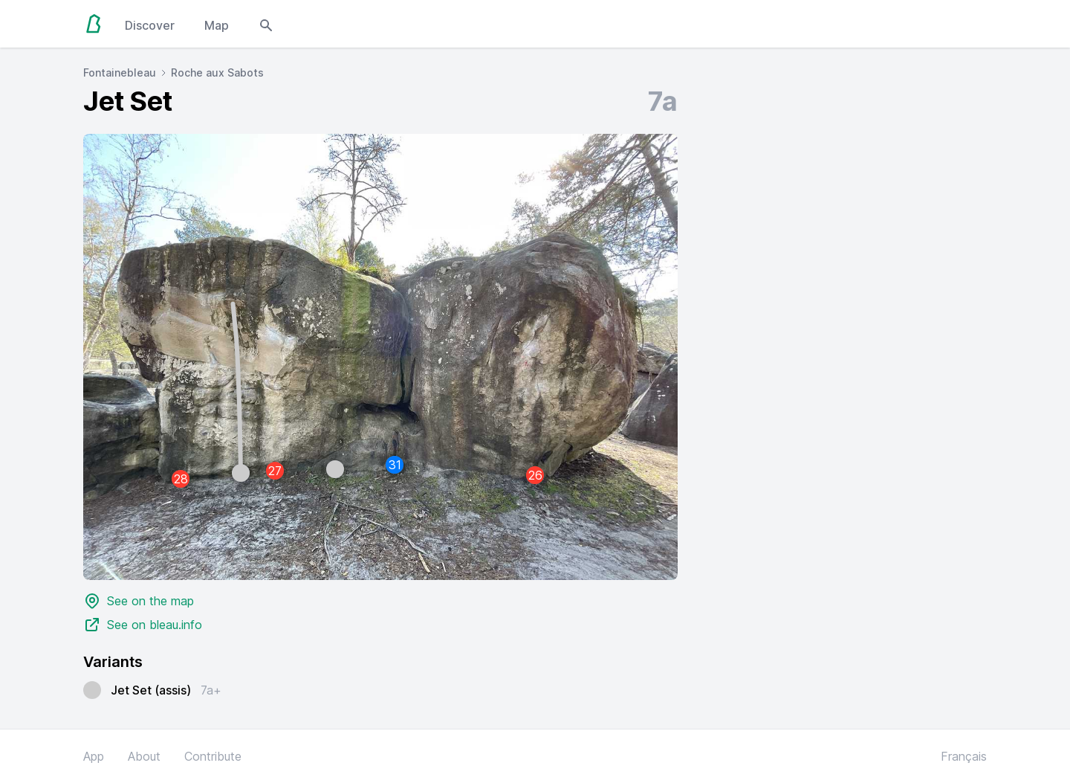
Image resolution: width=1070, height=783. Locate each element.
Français (964, 756)
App (93, 756)
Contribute (212, 756)
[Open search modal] (266, 24)
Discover (150, 25)
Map (216, 25)
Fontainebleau (119, 72)
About (144, 756)
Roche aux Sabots (217, 72)
